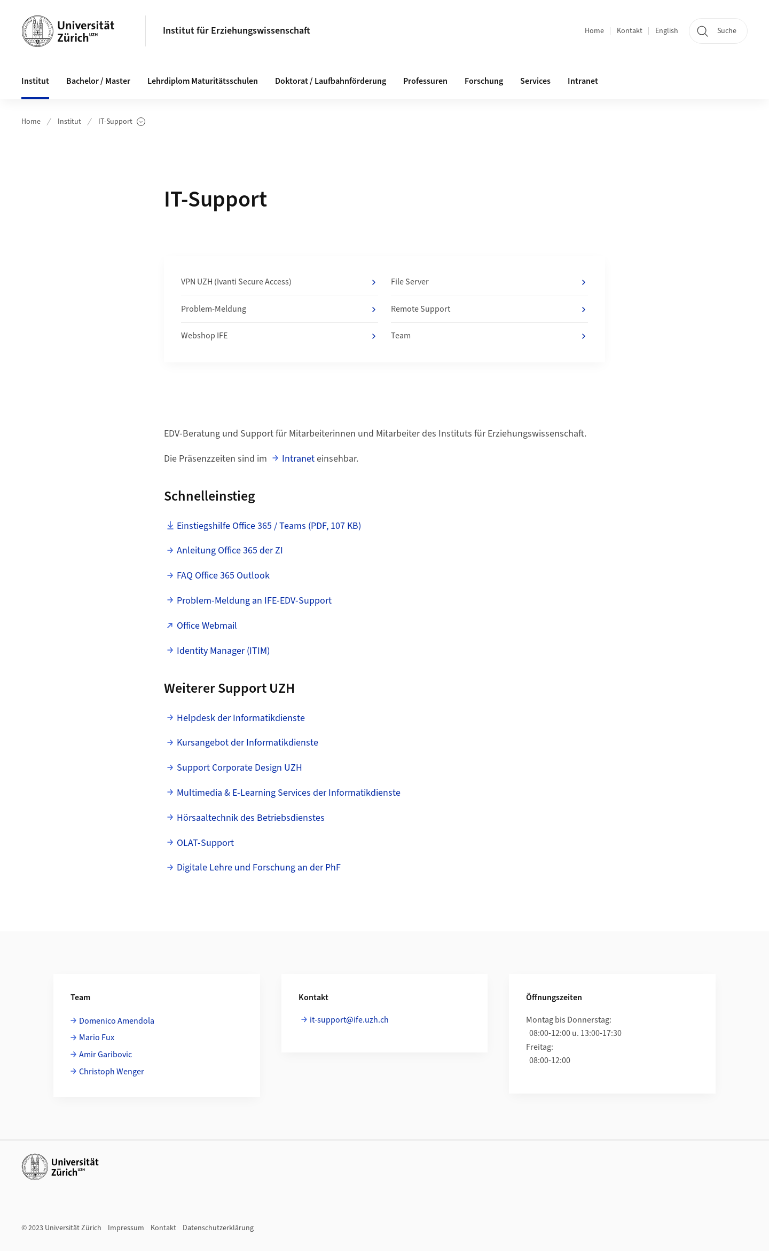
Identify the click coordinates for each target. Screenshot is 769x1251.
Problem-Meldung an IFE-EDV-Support (254, 600)
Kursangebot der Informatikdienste (247, 742)
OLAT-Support (205, 843)
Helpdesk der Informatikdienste (241, 718)
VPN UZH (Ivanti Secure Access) (279, 282)
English (666, 31)
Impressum (126, 1228)
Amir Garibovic (105, 1054)
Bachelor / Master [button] (98, 81)
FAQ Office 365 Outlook (223, 575)
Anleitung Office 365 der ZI (230, 550)
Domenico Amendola (116, 1021)
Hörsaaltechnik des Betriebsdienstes (251, 818)
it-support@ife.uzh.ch (349, 1020)
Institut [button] (35, 81)
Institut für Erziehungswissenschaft (236, 30)
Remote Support (489, 309)
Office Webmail (207, 625)
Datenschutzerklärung (218, 1228)
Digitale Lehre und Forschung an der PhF (259, 867)
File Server (489, 282)
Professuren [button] (425, 81)
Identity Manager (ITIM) (223, 651)
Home (594, 31)
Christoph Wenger (111, 1072)
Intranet (583, 81)
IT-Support (121, 122)
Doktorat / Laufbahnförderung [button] (330, 81)
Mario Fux (96, 1037)
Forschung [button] (484, 81)
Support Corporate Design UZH (239, 767)
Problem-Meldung (279, 309)
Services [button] (535, 81)
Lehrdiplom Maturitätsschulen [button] (202, 81)
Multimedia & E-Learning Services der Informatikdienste (289, 792)
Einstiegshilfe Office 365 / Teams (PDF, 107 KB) (269, 526)
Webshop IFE (279, 336)
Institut (69, 121)
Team (489, 336)
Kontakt (629, 31)
